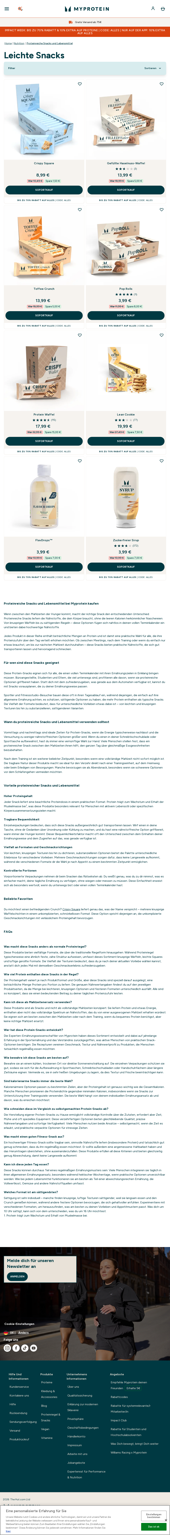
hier (8, 1531)
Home (8, 43)
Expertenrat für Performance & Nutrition (86, 1474)
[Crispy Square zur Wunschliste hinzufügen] (79, 84)
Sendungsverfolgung (23, 1422)
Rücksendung (18, 1413)
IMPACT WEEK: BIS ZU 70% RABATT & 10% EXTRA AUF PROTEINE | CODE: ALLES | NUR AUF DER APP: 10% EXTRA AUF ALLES (85, 32)
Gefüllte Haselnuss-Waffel (126, 163)
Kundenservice (19, 1386)
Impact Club (119, 1420)
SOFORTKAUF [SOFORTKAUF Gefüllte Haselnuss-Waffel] (126, 189)
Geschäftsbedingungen (83, 1427)
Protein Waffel (44, 414)
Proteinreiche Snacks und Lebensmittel (49, 43)
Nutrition (19, 43)
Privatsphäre (75, 1419)
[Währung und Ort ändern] (85, 1333)
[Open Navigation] (7, 9)
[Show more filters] (11, 68)
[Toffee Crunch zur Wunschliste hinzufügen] (79, 209)
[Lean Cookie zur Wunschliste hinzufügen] (161, 335)
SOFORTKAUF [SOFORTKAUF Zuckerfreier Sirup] (126, 566)
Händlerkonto (76, 1436)
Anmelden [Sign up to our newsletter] (17, 1276)
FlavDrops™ (44, 540)
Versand (14, 1430)
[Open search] (21, 9)
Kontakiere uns (19, 1395)
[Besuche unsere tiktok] (24, 1348)
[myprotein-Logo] (87, 9)
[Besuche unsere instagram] (7, 1348)
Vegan (45, 1429)
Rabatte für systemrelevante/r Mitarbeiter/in (130, 1408)
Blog (44, 1405)
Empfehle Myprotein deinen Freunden (129, 1386)
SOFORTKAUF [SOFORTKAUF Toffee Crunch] (44, 315)
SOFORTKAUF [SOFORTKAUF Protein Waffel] (44, 441)
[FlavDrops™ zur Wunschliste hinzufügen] (79, 460)
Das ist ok (153, 1526)
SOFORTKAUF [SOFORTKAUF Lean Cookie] (126, 441)
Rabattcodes (119, 1397)
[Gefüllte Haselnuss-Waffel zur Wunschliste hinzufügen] (161, 84)
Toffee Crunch (44, 289)
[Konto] (153, 8)
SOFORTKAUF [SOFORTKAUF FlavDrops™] (44, 566)
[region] (85, 1520)
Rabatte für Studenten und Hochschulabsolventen (128, 1432)
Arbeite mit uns (77, 1454)
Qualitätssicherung (79, 1395)
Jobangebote (76, 1462)
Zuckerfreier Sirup (126, 540)
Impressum (74, 1445)
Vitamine (47, 1438)
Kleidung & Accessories (49, 1394)
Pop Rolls (125, 289)
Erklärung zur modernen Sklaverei (82, 1407)
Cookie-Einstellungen (19, 1324)
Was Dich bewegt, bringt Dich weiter (134, 1443)
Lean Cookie (126, 414)
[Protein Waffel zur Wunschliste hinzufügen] (79, 335)
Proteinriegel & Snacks (50, 1417)
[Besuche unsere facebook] (16, 1348)
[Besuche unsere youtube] (33, 1348)
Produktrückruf (19, 1439)
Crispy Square (44, 163)
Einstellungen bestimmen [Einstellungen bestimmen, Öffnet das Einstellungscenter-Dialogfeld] (153, 1516)
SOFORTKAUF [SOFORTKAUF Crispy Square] (44, 189)
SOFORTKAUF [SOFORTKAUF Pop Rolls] (126, 315)
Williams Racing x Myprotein (129, 1452)
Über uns (73, 1386)
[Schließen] (166, 1520)
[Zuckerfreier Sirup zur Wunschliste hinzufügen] (161, 460)
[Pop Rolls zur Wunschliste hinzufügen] (161, 209)
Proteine (46, 1382)
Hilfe (12, 1404)
